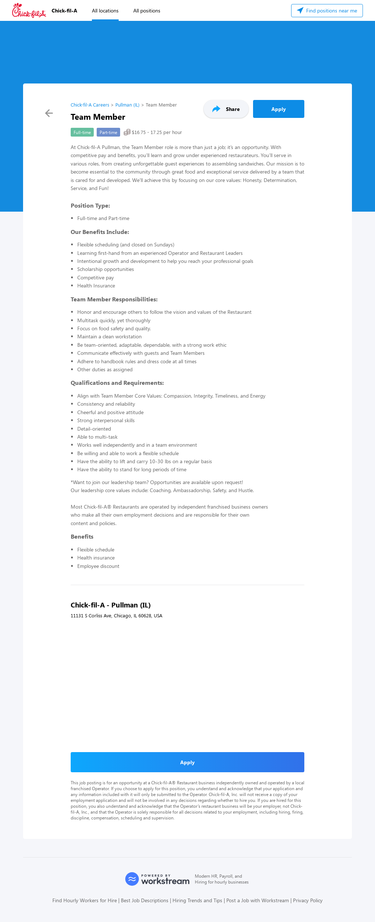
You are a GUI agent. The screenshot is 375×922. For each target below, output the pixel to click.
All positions (146, 10)
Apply (278, 108)
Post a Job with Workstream (257, 900)
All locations (105, 10)
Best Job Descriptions (144, 900)
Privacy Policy (308, 900)
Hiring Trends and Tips (197, 900)
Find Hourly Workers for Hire (84, 900)
